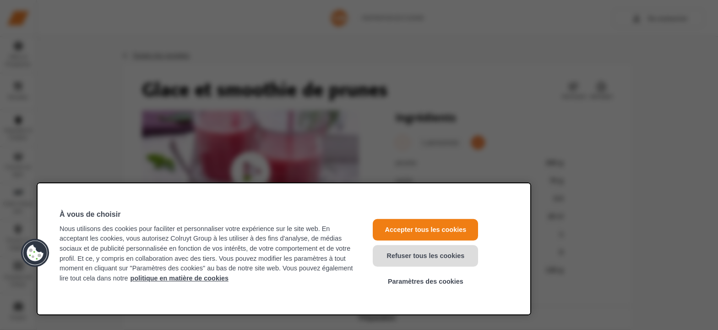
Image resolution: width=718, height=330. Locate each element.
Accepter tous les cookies (426, 229)
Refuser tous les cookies (426, 255)
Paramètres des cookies (425, 281)
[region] (284, 248)
